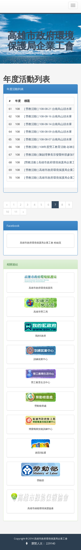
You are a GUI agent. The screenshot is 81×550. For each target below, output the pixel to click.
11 (15, 212)
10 (7, 212)
